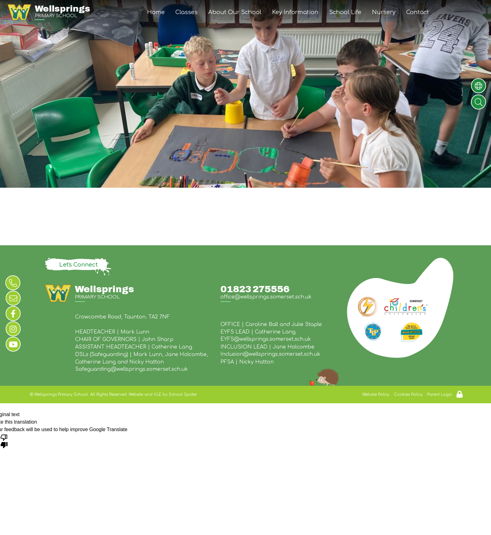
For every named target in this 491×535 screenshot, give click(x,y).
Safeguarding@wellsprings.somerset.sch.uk (131, 369)
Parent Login (439, 394)
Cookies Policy (408, 394)
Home (156, 12)
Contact (417, 12)
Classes (186, 12)
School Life (345, 12)
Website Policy (376, 394)
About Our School (234, 12)
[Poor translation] (4, 440)
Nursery (383, 12)
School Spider (183, 394)
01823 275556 (255, 289)
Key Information (295, 12)
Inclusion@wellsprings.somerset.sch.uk (270, 354)
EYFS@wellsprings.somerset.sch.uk (265, 339)
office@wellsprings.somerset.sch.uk (266, 297)
